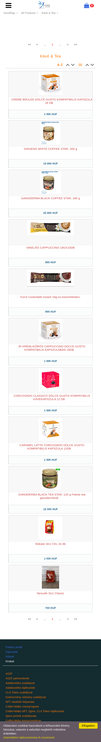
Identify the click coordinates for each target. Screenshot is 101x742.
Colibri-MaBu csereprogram (22, 706)
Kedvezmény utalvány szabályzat (26, 697)
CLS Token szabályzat (19, 692)
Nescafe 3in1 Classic (50, 593)
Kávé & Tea (50, 13)
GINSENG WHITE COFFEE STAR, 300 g (50, 148)
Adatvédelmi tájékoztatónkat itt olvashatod (28, 737)
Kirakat (10, 661)
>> (75, 44)
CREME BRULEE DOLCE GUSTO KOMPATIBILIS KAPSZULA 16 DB (51, 101)
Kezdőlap (11, 13)
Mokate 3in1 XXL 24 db (50, 543)
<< (29, 44)
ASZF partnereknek (17, 678)
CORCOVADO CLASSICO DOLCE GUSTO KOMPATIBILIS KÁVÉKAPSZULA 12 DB (52, 397)
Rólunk (10, 656)
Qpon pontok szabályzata (21, 715)
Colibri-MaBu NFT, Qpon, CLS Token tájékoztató (35, 711)
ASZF (9, 673)
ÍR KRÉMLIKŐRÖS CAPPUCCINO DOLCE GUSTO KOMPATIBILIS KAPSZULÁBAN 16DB (52, 348)
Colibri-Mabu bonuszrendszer (23, 720)
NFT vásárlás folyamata (20, 701)
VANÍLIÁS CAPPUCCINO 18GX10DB (50, 247)
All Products (30, 13)
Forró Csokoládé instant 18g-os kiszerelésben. (50, 297)
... (45, 44)
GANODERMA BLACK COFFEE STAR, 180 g (50, 198)
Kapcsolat (12, 651)
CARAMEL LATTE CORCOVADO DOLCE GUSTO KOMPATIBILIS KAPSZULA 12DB (52, 446)
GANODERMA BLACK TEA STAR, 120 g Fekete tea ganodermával (51, 496)
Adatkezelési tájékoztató (20, 687)
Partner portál (14, 647)
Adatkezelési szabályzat (20, 683)
